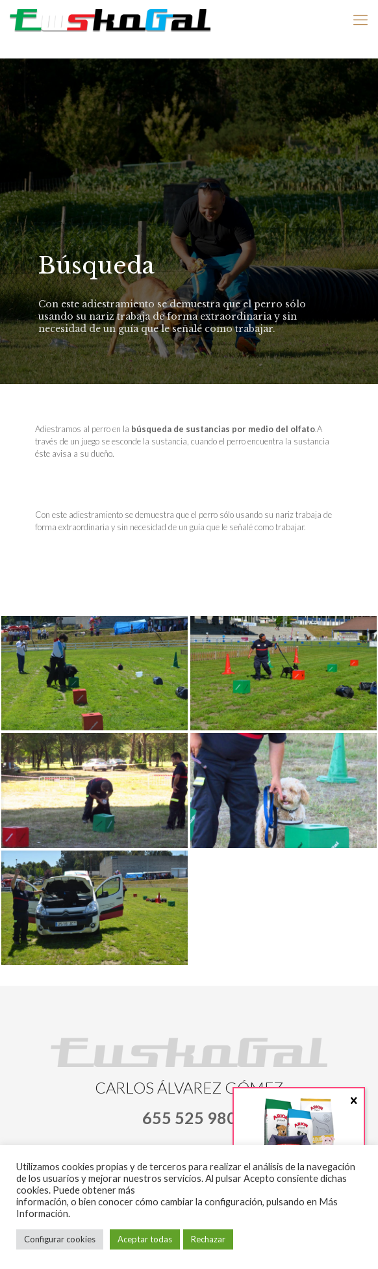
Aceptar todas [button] (145, 1239)
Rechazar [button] (208, 1239)
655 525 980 (189, 1117)
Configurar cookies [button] (59, 1239)
